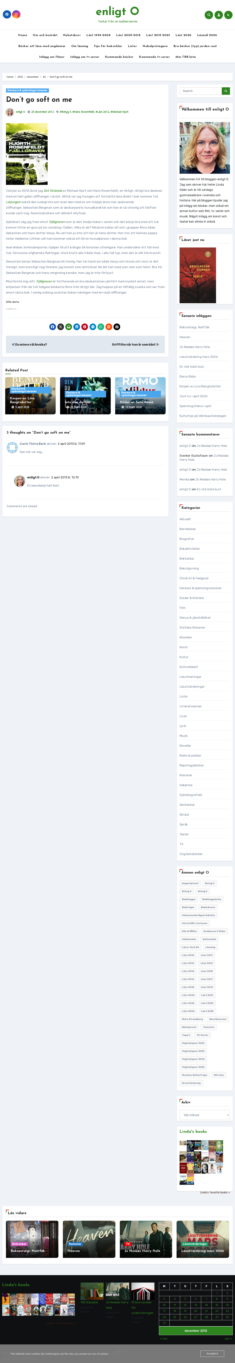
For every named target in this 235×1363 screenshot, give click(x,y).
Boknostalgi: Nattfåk (194, 327)
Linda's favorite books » (215, 1192)
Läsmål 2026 (207, 35)
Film (183, 608)
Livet (183, 716)
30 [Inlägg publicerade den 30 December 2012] (227, 1314)
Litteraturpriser (191, 706)
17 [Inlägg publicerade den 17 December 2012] (164, 1308)
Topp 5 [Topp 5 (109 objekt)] (186, 1035)
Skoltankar (187, 805)
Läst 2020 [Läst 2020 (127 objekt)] (188, 995)
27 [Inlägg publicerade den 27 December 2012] (195, 1314)
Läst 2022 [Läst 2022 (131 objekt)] (188, 1003)
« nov (164, 1336)
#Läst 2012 (102, 112)
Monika (184, 479)
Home (22, 35)
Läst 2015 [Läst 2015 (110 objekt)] (207, 971)
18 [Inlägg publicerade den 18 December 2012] (174, 1308)
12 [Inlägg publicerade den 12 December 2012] (185, 1302)
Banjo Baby (188, 376)
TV (181, 844)
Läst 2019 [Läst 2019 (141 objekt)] (207, 987)
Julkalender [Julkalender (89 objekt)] (189, 939)
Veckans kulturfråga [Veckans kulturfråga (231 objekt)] (194, 1075)
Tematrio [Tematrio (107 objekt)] (208, 1027)
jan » (228, 1336)
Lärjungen (13, 202)
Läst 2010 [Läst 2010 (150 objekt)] (188, 955)
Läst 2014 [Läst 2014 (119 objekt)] (188, 971)
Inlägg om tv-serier (84, 57)
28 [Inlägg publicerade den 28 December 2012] (206, 1314)
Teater (184, 834)
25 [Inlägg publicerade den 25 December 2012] (174, 1314)
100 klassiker (89, 1300)
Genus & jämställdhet (195, 617)
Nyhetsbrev (72, 35)
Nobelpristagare (155, 46)
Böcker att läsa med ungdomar (42, 46)
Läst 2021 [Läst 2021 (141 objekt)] (207, 995)
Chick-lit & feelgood (194, 578)
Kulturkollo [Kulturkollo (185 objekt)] (209, 939)
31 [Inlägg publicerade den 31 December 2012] (164, 1320)
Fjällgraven (44, 281)
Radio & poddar (190, 755)
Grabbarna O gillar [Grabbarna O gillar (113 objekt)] (214, 931)
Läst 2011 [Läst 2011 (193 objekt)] (206, 955)
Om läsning (79, 46)
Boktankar (187, 558)
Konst (184, 647)
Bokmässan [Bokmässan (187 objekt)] (208, 907)
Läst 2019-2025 (158, 35)
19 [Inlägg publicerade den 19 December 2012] (185, 1308)
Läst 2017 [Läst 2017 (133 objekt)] (207, 979)
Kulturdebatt (189, 667)
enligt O (117, 12)
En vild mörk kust (192, 366)
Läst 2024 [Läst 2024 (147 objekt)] (188, 1011)
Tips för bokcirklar (108, 46)
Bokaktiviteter (190, 549)
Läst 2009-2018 (128, 35)
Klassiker (186, 637)
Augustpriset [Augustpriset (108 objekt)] (190, 883)
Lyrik (183, 726)
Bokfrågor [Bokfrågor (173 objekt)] (188, 907)
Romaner (186, 775)
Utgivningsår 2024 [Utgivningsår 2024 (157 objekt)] (193, 1059)
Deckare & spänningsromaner (27, 90)
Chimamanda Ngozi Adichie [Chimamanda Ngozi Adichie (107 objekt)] (198, 915)
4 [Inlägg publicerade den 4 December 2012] (175, 1296)
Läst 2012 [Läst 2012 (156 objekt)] (188, 963)
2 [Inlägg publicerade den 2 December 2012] (227, 1290)
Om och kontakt (45, 35)
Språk (184, 824)
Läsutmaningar (191, 677)
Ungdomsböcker (191, 854)
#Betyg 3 (65, 112)
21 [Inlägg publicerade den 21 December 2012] (206, 1308)
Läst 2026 (183, 35)
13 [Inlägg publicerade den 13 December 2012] (195, 1302)
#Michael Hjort (119, 112)
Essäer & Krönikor (192, 598)
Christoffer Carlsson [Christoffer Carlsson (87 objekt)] (194, 923)
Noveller (185, 745)
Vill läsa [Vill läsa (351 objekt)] (219, 1075)
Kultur (184, 657)
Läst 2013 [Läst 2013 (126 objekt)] (207, 963)
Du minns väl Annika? (29, 344)
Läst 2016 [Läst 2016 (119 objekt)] (188, 979)
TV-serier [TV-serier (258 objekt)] (202, 1035)
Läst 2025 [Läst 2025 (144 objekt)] (207, 1011)
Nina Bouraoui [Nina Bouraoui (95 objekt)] (217, 1019)
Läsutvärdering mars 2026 (199, 357)
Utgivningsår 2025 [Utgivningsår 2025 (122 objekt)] (193, 1067)
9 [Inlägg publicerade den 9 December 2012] (227, 1296)
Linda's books (193, 1132)
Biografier (187, 539)
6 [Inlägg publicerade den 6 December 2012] (196, 1296)
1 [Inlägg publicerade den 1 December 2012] (217, 1290)
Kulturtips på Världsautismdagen (203, 416)
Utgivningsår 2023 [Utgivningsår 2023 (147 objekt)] (193, 1051)
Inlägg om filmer (52, 57)
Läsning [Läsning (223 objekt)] (210, 947)
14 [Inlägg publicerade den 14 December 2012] (206, 1302)
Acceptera (212, 1353)
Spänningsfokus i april (195, 406)
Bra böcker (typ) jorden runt (195, 46)
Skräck (184, 814)
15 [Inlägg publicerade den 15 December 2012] (216, 1302)
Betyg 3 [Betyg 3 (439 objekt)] (209, 883)
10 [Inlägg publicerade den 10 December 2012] (164, 1302)
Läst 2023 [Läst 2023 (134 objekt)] (207, 1003)
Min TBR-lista (185, 57)
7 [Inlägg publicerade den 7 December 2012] (206, 1296)
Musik (184, 736)
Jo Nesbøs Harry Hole (195, 347)
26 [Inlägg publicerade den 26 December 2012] (185, 1314)
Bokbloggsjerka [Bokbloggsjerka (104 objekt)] (211, 899)
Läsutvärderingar (192, 686)
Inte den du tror (77, 402)
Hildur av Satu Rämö (136, 402)
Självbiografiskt (191, 795)
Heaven (185, 337)
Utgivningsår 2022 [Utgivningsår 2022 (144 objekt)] (193, 1043)
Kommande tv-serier (154, 57)
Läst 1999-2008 (98, 35)
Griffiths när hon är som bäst (135, 344)
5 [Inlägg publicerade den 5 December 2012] (185, 1296)
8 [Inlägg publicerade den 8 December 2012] (217, 1296)
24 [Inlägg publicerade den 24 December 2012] (164, 1314)
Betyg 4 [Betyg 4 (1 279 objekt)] (186, 891)
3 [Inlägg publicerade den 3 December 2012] (164, 1296)
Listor (132, 46)
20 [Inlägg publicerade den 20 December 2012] (195, 1308)
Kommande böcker (119, 57)
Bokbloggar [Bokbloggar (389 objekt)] (189, 899)
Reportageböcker (192, 765)
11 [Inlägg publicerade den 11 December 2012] (175, 1302)
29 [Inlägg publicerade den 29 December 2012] (217, 1314)
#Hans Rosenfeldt (83, 112)
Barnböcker (188, 529)
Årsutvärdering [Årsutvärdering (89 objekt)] (191, 1083)
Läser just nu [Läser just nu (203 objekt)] (190, 947)
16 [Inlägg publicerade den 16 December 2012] (227, 1302)
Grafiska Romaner (192, 627)
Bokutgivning (189, 568)
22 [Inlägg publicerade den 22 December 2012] (217, 1308)
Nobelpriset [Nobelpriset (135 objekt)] (189, 1027)
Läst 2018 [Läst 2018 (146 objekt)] (188, 987)
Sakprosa (186, 785)
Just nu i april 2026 (194, 396)
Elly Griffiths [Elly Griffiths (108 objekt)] (189, 931)
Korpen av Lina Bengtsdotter (200, 386)
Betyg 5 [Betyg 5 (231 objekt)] (202, 891)
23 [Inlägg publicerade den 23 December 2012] (227, 1308)
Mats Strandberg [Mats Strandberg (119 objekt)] (192, 1019)
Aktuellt (185, 519)
